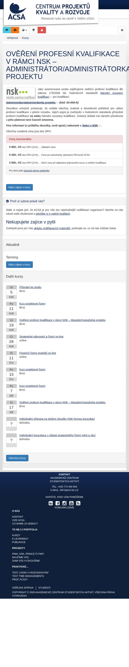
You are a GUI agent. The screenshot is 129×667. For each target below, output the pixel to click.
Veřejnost (12, 37)
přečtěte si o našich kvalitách (53, 213)
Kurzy (25, 37)
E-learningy (20, 538)
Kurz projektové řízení (32, 303)
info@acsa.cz (69, 490)
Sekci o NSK (90, 125)
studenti (44, 587)
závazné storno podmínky (36, 170)
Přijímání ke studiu (30, 287)
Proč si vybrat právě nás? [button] (27, 201)
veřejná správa (23, 587)
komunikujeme (64, 507)
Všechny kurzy (17, 458)
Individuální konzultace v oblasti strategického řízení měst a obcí (57, 435)
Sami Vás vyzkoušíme (26, 560)
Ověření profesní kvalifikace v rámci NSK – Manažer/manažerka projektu (62, 320)
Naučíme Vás (20, 557)
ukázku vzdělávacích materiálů (52, 228)
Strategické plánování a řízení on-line (41, 336)
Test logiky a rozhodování (30, 572)
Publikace (19, 542)
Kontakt (17, 516)
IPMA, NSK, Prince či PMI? (28, 554)
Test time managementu (28, 576)
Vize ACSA (18, 520)
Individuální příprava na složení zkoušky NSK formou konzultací (57, 418)
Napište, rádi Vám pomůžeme (64, 497)
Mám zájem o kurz (19, 187)
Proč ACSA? (20, 579)
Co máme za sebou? (25, 523)
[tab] (64, 201)
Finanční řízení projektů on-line (37, 353)
